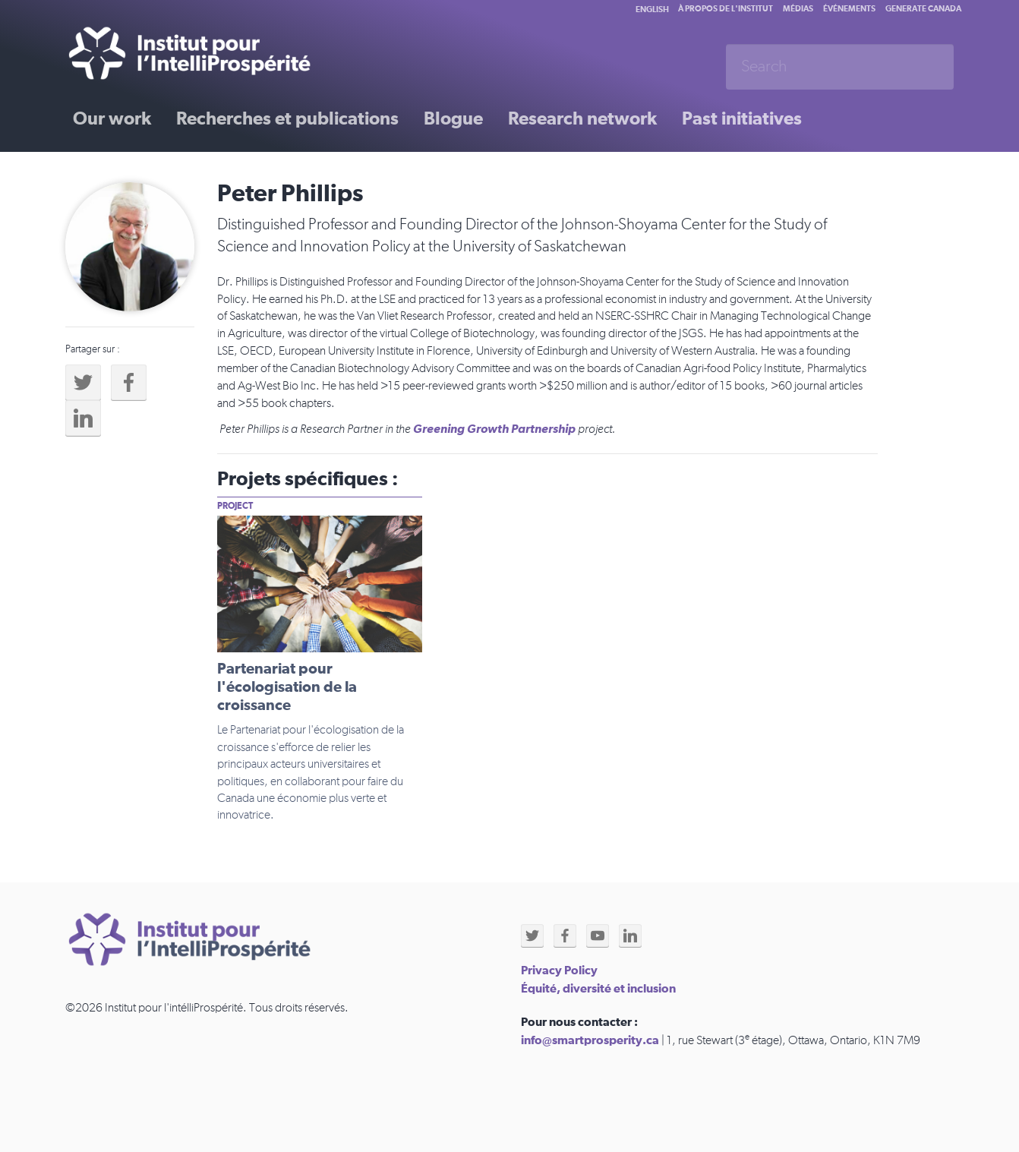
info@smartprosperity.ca (590, 1040)
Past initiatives (742, 119)
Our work (112, 119)
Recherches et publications (287, 119)
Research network (582, 119)
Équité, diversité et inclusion (598, 989)
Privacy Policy (559, 970)
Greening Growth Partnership (494, 429)
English (652, 9)
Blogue (453, 119)
